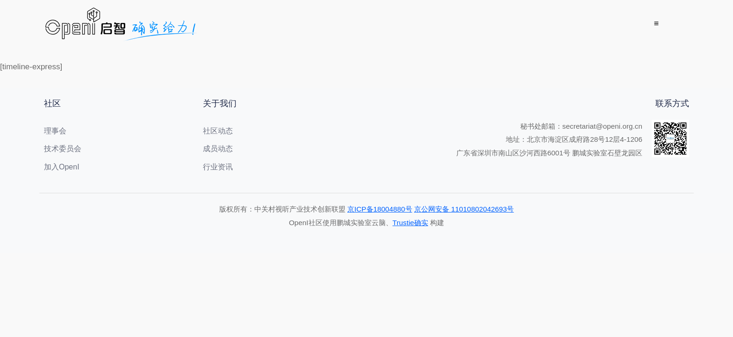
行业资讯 (218, 167)
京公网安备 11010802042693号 (464, 209)
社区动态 (218, 131)
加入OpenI (61, 167)
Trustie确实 (410, 223)
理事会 (55, 131)
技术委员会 (62, 149)
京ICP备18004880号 (379, 209)
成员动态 (218, 149)
